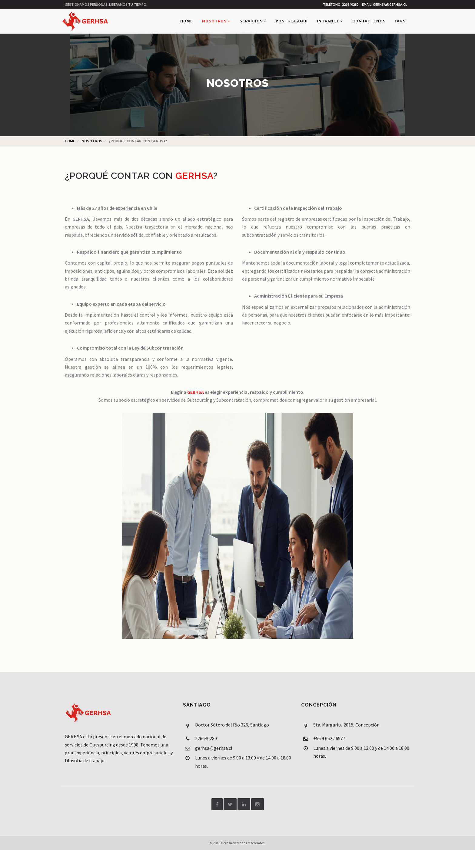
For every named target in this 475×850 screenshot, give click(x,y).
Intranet (330, 21)
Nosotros (216, 21)
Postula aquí (292, 21)
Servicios (253, 21)
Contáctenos (369, 21)
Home (186, 21)
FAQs (400, 21)
